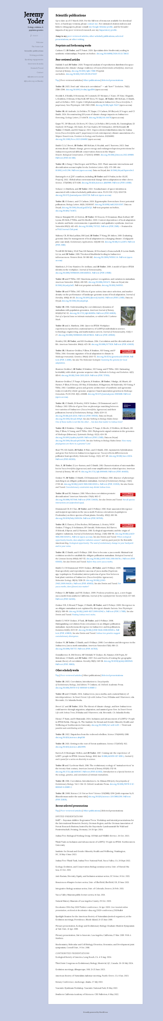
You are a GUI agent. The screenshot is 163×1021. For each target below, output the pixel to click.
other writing (78, 39)
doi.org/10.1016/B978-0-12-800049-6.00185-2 (76, 687)
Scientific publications (33, 51)
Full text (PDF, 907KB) (93, 518)
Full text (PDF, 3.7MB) (116, 611)
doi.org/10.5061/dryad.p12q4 (75, 301)
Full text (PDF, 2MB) (110, 226)
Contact (40, 72)
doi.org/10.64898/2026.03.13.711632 (113, 53)
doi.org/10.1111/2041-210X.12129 (75, 375)
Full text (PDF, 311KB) (65, 664)
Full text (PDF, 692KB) (65, 459)
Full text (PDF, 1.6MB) (121, 182)
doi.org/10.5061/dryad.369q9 (69, 419)
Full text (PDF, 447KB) (87, 648)
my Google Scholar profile (101, 27)
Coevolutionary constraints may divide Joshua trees (88, 487)
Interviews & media (35, 64)
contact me (92, 24)
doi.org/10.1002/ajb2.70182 (84, 71)
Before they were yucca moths (99, 561)
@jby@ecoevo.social (35, 77)
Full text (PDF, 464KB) (118, 471)
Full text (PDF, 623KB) (92, 771)
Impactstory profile (108, 30)
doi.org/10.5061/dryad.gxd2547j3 (77, 207)
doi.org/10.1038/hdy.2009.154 (69, 518)
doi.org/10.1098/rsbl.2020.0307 (109, 204)
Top (57, 80)
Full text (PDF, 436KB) (124, 344)
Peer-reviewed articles (71, 675)
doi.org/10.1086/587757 (66, 648)
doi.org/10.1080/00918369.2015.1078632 (76, 335)
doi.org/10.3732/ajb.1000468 (94, 471)
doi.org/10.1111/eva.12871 (116, 242)
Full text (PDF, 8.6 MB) (66, 158)
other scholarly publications (101, 36)
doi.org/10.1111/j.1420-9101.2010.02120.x (81, 484)
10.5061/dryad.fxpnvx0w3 (122, 170)
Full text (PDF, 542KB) (65, 599)
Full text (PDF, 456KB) (83, 583)
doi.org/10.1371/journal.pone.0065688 (105, 394)
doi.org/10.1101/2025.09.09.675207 (81, 74)
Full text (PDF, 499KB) (105, 335)
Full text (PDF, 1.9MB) (101, 273)
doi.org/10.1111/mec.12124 (120, 456)
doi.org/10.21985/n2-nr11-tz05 (105, 725)
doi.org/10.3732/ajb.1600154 (82, 313)
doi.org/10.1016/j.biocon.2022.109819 (117, 155)
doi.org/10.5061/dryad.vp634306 (70, 440)
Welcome (39, 42)
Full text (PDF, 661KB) (106, 313)
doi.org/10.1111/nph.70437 (107, 105)
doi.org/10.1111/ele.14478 (100, 117)
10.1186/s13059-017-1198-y (113, 756)
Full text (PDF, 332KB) (110, 484)
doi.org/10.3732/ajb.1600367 (69, 771)
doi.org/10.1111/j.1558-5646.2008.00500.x (97, 630)
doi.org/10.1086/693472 (99, 282)
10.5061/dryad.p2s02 (65, 285)
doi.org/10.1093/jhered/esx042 (90, 297)
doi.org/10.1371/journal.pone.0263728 (73, 195)
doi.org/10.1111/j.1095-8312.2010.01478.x (103, 558)
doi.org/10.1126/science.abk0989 (96, 182)
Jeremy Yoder (34, 18)
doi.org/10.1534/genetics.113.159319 (113, 356)
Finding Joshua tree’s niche (83, 614)
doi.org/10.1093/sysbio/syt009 (69, 437)
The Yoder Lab (37, 46)
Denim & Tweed (37, 68)
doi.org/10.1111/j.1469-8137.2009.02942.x (87, 611)
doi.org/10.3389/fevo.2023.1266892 (72, 139)
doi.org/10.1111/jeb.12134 (66, 416)
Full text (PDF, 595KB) (88, 416)
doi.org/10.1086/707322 (89, 226)
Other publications (91, 80)
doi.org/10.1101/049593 (112, 285)
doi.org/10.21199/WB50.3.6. (106, 257)
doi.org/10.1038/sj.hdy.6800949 (118, 661)
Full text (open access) (82, 170)
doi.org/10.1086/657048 (66, 499)
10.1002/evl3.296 (63, 170)
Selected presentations (112, 80)
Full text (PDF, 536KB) (88, 499)
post (67, 229)
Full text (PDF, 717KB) (99, 375)
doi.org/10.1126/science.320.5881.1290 (105, 796)
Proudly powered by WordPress (95, 1012)
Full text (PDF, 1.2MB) (114, 297)
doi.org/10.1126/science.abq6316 (70, 737)
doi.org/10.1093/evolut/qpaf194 (80, 89)
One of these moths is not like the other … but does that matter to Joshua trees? (89, 422)
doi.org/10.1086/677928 (102, 344)
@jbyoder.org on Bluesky (33, 81)
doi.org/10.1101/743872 (66, 211)
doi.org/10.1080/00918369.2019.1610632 (73, 273)
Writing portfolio (36, 55)
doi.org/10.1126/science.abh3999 (70, 747)
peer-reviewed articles (77, 36)
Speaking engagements (34, 59)
